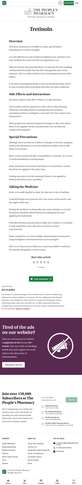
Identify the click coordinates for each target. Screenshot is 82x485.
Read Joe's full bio (23, 309)
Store (4, 460)
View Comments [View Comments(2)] (41, 279)
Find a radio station (10, 457)
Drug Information (9, 447)
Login (77, 3)
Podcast (5, 453)
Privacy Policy (33, 460)
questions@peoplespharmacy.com (66, 444)
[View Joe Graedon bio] (34, 290)
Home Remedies (8, 444)
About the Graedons (36, 444)
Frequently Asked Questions (39, 450)
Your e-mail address (47, 397)
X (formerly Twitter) (62, 448)
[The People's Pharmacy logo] (41, 12)
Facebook (58, 452)
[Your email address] (52, 400)
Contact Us (32, 447)
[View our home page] (4, 3)
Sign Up (71, 400)
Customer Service (35, 457)
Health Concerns (8, 450)
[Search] (60, 3)
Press (30, 463)
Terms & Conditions (36, 453)
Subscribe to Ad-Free (13, 365)
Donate (5, 463)
